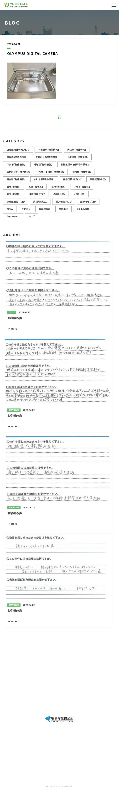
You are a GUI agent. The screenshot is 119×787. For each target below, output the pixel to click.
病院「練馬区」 (40, 204)
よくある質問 (83, 212)
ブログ (31, 219)
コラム (10, 212)
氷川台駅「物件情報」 (44, 182)
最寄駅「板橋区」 (98, 182)
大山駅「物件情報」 (76, 152)
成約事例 (63, 212)
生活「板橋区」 (59, 190)
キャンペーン (13, 219)
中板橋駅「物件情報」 (17, 160)
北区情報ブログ (37, 197)
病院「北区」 (59, 197)
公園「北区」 (79, 197)
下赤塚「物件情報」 (16, 167)
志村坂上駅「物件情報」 (18, 175)
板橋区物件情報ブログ (18, 152)
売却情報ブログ (88, 204)
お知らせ (25, 212)
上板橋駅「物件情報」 (77, 160)
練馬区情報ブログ (16, 204)
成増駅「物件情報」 (43, 167)
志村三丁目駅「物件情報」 (51, 175)
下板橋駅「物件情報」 (48, 152)
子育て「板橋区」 (82, 190)
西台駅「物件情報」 (16, 182)
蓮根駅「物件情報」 (81, 175)
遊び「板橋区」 (14, 197)
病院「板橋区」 (14, 190)
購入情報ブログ (64, 204)
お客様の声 (44, 212)
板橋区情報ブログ (72, 182)
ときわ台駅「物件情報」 (47, 160)
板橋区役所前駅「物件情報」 (75, 167)
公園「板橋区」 (36, 190)
